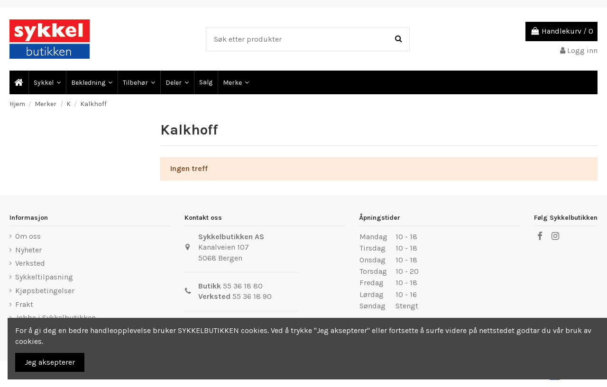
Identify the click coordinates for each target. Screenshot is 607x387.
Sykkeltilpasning (44, 276)
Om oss (28, 236)
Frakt (24, 304)
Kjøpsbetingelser (44, 290)
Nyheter (28, 249)
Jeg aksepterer (50, 362)
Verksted (30, 263)
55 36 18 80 (243, 285)
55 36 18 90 (252, 296)
